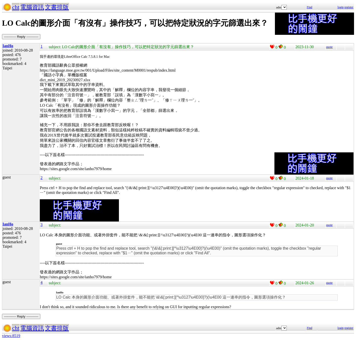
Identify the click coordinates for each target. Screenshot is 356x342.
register (348, 7)
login (340, 7)
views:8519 (11, 336)
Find (309, 7)
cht (15, 7)
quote (329, 47)
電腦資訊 (32, 7)
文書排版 (57, 7)
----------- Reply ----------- (21, 37)
